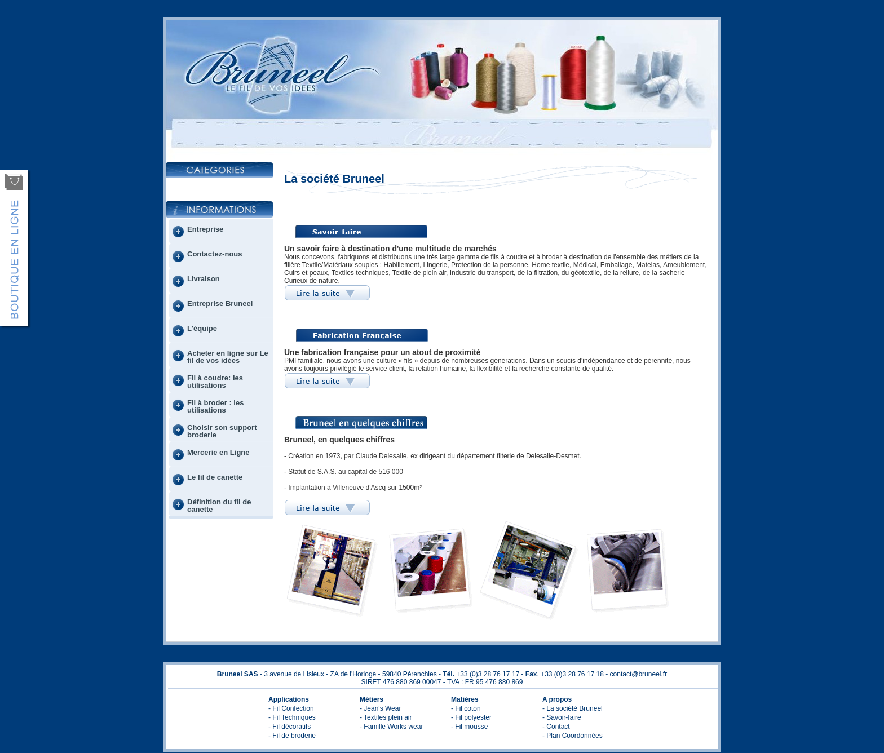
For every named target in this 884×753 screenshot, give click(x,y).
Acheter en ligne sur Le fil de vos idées (227, 357)
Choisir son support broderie (222, 431)
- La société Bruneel (572, 708)
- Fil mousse (469, 726)
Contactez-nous (214, 254)
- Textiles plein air (386, 717)
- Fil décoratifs (289, 726)
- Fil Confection (291, 708)
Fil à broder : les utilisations (215, 406)
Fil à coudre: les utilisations (215, 381)
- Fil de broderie (292, 735)
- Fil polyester (471, 717)
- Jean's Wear (380, 708)
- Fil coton (466, 708)
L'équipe (202, 328)
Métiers (371, 699)
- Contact (556, 726)
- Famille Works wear (391, 726)
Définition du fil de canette (219, 505)
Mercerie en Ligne (218, 452)
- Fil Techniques (292, 717)
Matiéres (465, 699)
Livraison (203, 278)
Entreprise (205, 229)
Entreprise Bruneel (220, 303)
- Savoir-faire (561, 717)
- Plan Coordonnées (572, 735)
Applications (288, 699)
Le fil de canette (214, 477)
